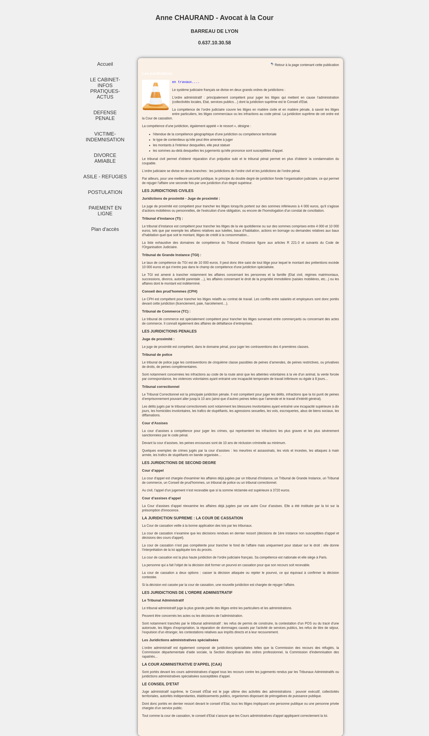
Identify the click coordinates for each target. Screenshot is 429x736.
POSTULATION (105, 192)
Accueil (105, 64)
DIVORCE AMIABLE (105, 158)
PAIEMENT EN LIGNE (105, 210)
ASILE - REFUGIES (105, 176)
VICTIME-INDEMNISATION (105, 136)
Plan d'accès (105, 229)
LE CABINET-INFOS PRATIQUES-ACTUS (105, 88)
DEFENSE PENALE (105, 115)
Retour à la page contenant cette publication (304, 64)
